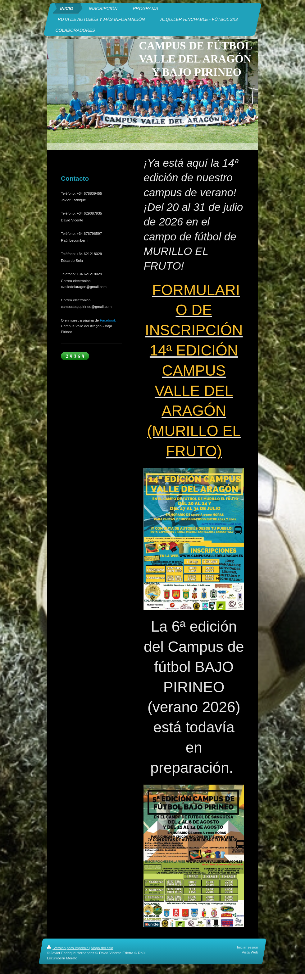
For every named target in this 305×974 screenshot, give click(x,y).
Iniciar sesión (247, 947)
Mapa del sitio (102, 948)
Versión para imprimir (68, 948)
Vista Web (250, 952)
